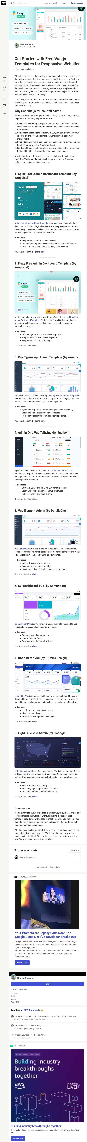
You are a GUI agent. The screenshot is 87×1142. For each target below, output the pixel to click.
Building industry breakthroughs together (36, 1126)
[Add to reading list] (4, 97)
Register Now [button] (18, 1138)
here (43, 252)
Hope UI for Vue (21, 696)
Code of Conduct (41, 867)
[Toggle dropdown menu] (83, 877)
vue (17, 69)
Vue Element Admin (23, 549)
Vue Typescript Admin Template (63, 395)
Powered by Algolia (50, 3)
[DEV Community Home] (4, 3)
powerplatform (27, 69)
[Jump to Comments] (4, 88)
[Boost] (4, 105)
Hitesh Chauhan (26, 44)
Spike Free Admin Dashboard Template (32, 223)
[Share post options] (4, 113)
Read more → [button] (22, 962)
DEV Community (32, 1010)
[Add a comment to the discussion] (50, 859)
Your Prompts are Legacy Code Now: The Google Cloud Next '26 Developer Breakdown (45, 935)
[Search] (10, 3)
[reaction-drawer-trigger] (4, 79)
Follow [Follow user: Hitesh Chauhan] (47, 984)
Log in (64, 3)
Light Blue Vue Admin (24, 771)
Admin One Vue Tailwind (61, 470)
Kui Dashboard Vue (23, 624)
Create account (77, 3)
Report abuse (55, 867)
